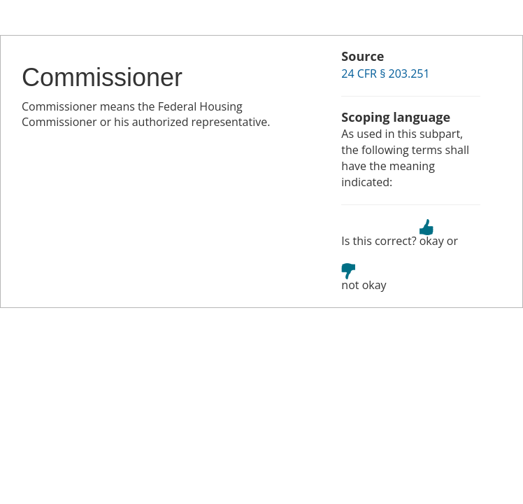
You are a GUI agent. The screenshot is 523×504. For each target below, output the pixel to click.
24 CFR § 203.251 (385, 73)
